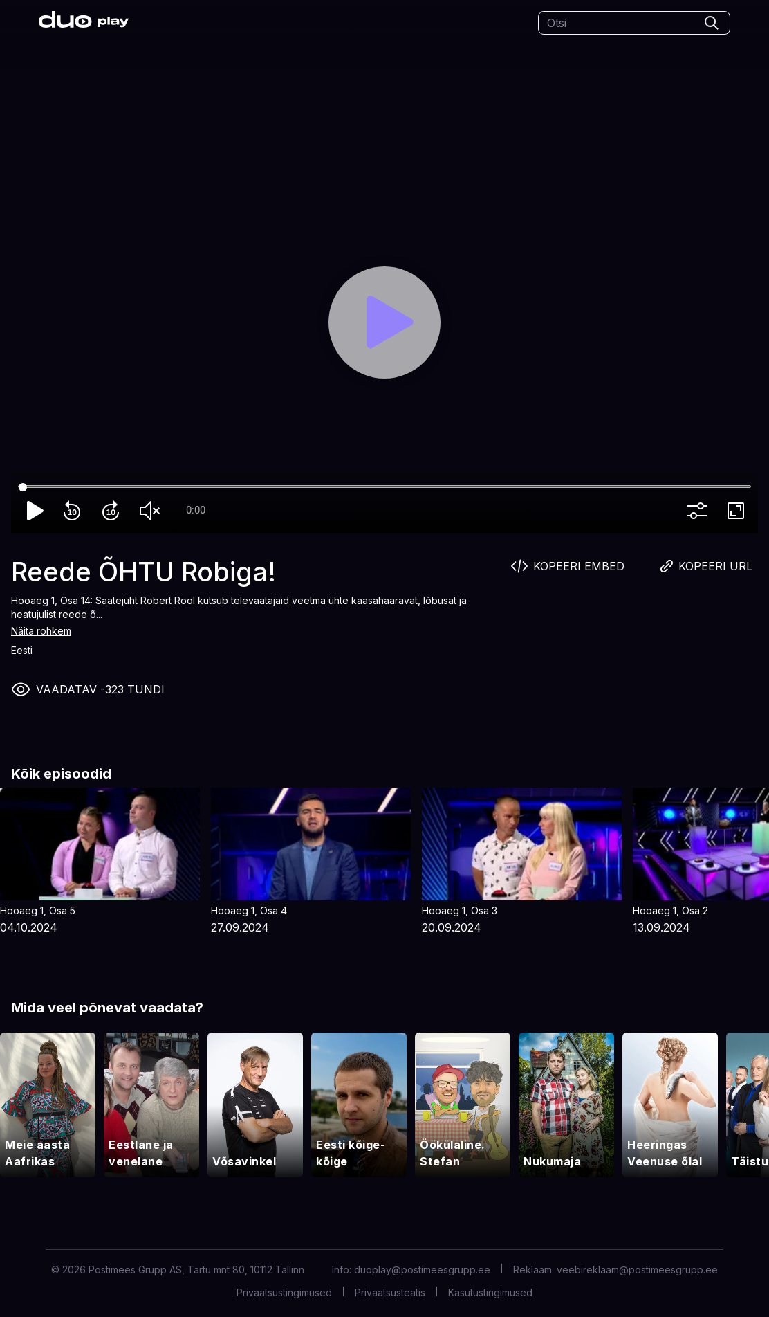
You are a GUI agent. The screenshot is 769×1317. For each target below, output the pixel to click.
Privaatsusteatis (390, 1292)
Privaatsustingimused (284, 1292)
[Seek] (384, 487)
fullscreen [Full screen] (738, 510)
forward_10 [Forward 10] (113, 510)
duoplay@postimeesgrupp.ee (422, 1269)
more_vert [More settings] (700, 510)
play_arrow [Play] (36, 510)
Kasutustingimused (490, 1292)
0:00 (195, 510)
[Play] (384, 322)
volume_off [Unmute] (152, 510)
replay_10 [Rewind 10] (74, 510)
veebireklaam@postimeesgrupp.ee (637, 1269)
